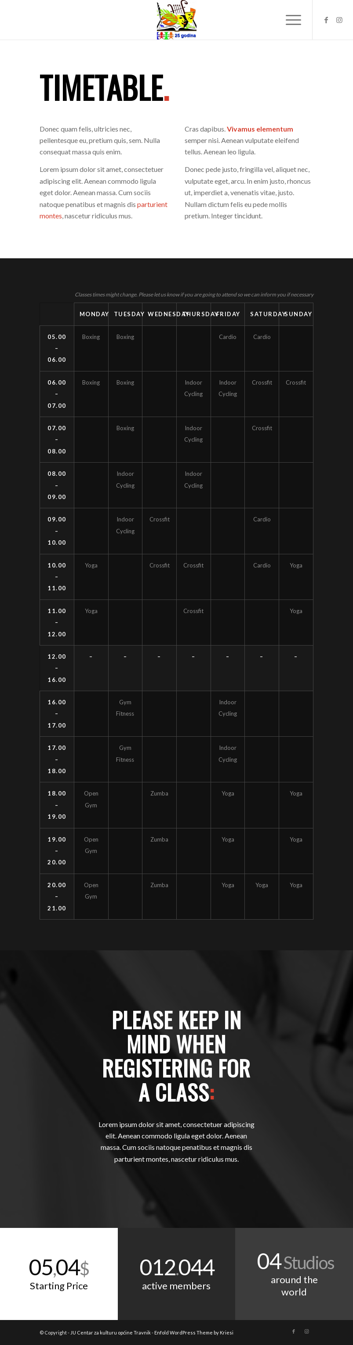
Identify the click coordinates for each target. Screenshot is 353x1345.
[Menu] (289, 19)
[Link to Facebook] (326, 19)
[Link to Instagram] (339, 19)
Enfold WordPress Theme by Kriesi (193, 1332)
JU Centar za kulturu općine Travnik (110, 1332)
